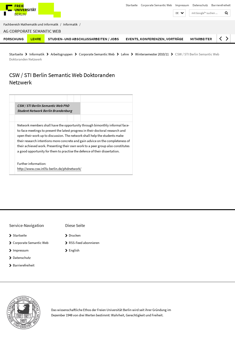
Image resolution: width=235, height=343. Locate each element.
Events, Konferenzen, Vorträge (154, 39)
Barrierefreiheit (220, 5)
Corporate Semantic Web (156, 5)
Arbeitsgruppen (62, 54)
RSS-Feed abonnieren (84, 242)
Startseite (131, 5)
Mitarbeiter (201, 39)
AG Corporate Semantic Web (32, 31)
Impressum (182, 5)
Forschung (13, 39)
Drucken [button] (75, 235)
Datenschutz (200, 5)
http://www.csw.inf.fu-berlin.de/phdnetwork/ (49, 168)
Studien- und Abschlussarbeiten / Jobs (83, 39)
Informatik (72, 24)
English (74, 250)
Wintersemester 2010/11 (152, 54)
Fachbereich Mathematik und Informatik (32, 24)
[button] (179, 13)
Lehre (36, 39)
